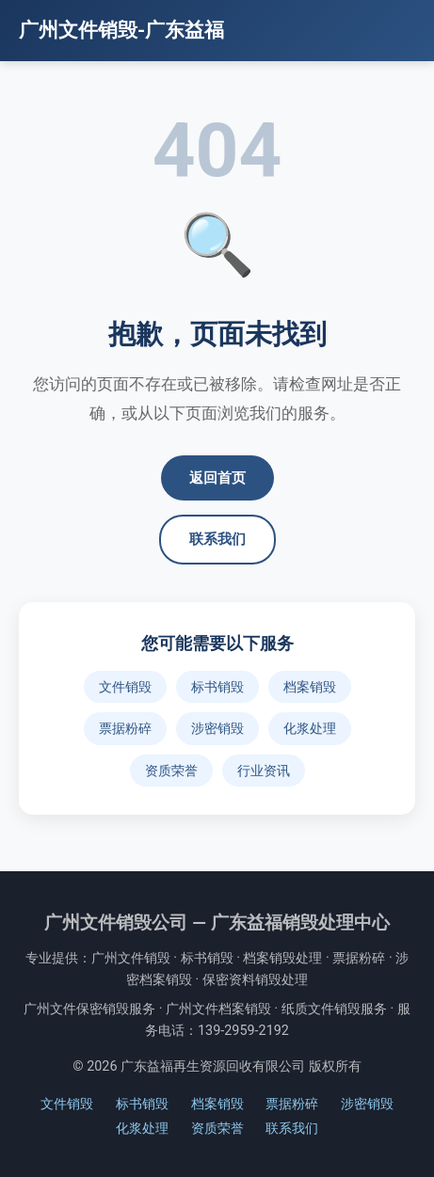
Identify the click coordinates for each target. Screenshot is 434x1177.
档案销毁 (309, 686)
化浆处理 (309, 728)
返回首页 (217, 477)
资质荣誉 (171, 770)
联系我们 (217, 539)
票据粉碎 (125, 728)
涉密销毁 (217, 728)
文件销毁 (125, 686)
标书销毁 (217, 686)
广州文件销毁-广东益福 (121, 30)
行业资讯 (263, 770)
